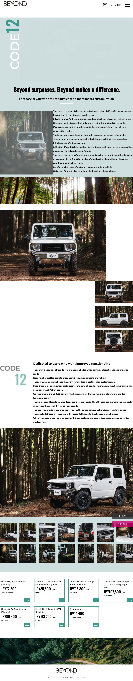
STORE (123, 524)
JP (113, 5)
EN (119, 5)
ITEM (122, 516)
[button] (16, 512)
